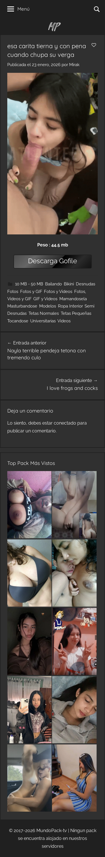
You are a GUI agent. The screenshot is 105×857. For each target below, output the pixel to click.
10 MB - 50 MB (29, 284)
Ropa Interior (70, 306)
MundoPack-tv (51, 830)
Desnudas (85, 284)
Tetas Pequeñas (76, 313)
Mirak (74, 64)
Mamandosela (73, 298)
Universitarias (43, 320)
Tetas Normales (44, 313)
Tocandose (17, 320)
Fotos (12, 291)
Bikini (69, 284)
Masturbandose (22, 306)
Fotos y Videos (58, 291)
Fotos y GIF (31, 291)
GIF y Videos (45, 298)
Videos (64, 320)
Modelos (47, 306)
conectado (65, 423)
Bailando (53, 284)
